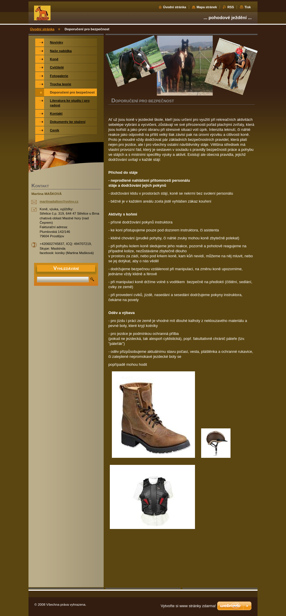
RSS (230, 7)
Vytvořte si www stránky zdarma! (188, 606)
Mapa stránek (206, 7)
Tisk (247, 7)
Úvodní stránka (174, 7)
